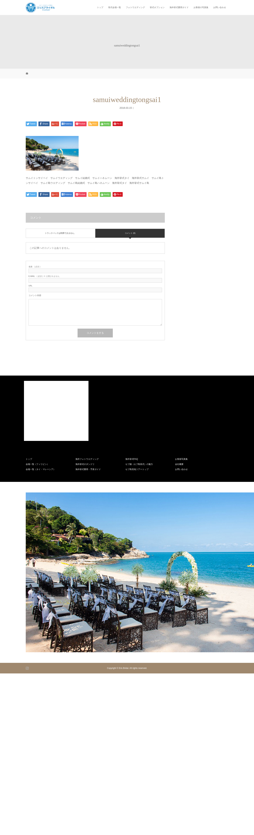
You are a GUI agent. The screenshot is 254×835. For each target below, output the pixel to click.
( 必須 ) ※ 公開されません (44, 276)
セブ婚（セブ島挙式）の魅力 (139, 464)
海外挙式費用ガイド (179, 7)
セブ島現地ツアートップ (137, 469)
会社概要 (179, 464)
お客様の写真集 (201, 7)
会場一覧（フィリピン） (37, 464)
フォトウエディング (135, 7)
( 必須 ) (34, 267)
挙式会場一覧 (114, 7)
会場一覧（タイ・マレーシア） (40, 469)
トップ (100, 7)
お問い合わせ (219, 7)
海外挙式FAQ (131, 459)
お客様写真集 (181, 459)
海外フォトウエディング (87, 459)
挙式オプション (157, 7)
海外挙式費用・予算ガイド (88, 469)
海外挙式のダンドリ (84, 464)
